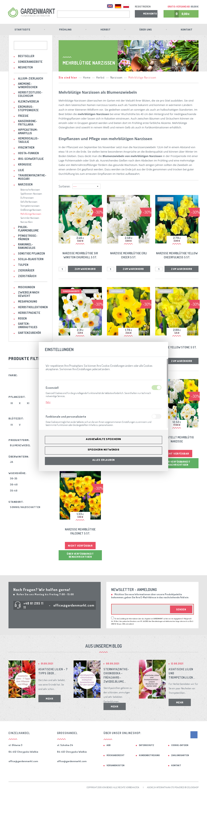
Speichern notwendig (103, 449)
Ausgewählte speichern (103, 439)
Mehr (48, 402)
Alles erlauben (103, 459)
